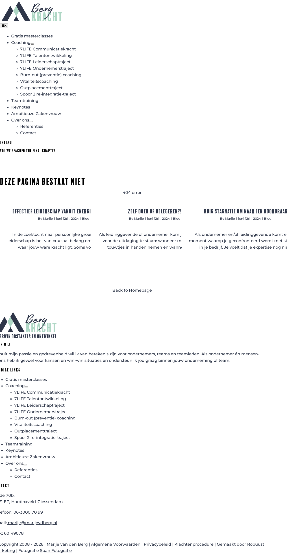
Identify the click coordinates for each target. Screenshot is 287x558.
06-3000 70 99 (28, 512)
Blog (85, 219)
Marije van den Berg (67, 544)
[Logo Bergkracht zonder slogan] (31, 3)
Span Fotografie (56, 550)
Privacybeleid (157, 544)
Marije (48, 219)
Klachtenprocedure (193, 544)
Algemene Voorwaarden (115, 544)
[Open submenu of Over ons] (31, 121)
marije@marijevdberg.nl (32, 522)
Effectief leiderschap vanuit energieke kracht (64, 211)
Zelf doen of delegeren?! (155, 211)
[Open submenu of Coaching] (32, 44)
